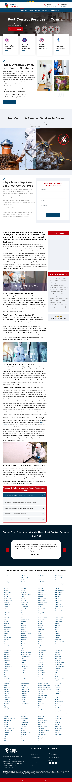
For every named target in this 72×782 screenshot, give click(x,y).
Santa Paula (58, 619)
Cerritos (6, 670)
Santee (57, 623)
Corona (6, 695)
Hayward (23, 639)
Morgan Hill (41, 600)
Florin (22, 596)
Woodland (58, 726)
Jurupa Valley (25, 666)
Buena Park (7, 646)
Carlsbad (6, 658)
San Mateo (58, 594)
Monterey (40, 592)
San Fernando (42, 741)
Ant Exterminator (37, 760)
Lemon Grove (25, 704)
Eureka (23, 586)
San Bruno (41, 728)
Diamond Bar (8, 720)
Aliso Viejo (7, 582)
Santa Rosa (58, 621)
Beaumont (7, 623)
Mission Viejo (41, 582)
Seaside (57, 627)
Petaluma (40, 662)
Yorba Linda (58, 728)
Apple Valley (7, 592)
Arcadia (6, 594)
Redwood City (42, 697)
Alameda (6, 578)
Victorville (58, 691)
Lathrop (23, 699)
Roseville (40, 718)
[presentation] (7, 550)
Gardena (23, 621)
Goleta (23, 629)
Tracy (56, 670)
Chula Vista (7, 679)
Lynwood (23, 728)
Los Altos (23, 720)
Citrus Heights (8, 681)
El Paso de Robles (26, 578)
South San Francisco (61, 646)
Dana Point (7, 710)
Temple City (58, 664)
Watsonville (58, 706)
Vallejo (57, 689)
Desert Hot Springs (9, 718)
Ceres (5, 668)
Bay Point (6, 621)
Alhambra (7, 580)
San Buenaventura (43, 730)
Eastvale (6, 732)
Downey (6, 724)
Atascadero (7, 604)
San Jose (57, 582)
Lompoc (23, 716)
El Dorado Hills (8, 741)
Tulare (57, 673)
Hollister (23, 650)
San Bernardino (42, 726)
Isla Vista (23, 664)
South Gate (58, 639)
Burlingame (7, 650)
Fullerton (23, 615)
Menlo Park (41, 575)
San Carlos (41, 732)
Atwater (6, 606)
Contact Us (35, 763)
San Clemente (42, 734)
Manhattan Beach (26, 732)
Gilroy (22, 623)
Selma (57, 629)
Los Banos (24, 724)
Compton (6, 691)
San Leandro (58, 586)
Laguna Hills (24, 687)
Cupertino (7, 704)
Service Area (55, 10)
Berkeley (6, 635)
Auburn (6, 609)
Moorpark (41, 596)
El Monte (23, 575)
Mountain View (42, 602)
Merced (40, 578)
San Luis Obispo (59, 590)
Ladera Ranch (25, 683)
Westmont (58, 718)
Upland (57, 685)
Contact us (45, 10)
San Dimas (41, 739)
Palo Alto (40, 654)
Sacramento (41, 722)
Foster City (24, 604)
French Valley (25, 611)
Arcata (6, 596)
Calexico (6, 652)
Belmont (6, 631)
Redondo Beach (42, 695)
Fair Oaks (23, 588)
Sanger (57, 602)
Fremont (23, 609)
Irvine (22, 662)
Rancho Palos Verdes (44, 687)
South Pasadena (59, 644)
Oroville (40, 642)
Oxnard (40, 644)
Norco (39, 615)
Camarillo (6, 654)
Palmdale (40, 652)
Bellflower (7, 629)
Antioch (6, 590)
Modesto (40, 584)
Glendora (23, 627)
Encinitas (23, 582)
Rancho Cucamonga (44, 685)
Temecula (57, 660)
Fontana (23, 600)
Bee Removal (35, 754)
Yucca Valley (58, 734)
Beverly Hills (7, 637)
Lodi (22, 712)
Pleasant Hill (41, 673)
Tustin (56, 677)
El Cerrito (6, 739)
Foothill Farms (25, 602)
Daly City (6, 708)
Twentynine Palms (60, 679)
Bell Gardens (7, 627)
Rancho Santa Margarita (45, 689)
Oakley (40, 627)
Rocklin (40, 712)
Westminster (58, 716)
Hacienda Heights (26, 633)
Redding (40, 691)
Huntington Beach (26, 652)
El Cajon (6, 734)
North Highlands (42, 617)
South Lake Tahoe (60, 642)
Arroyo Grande (8, 600)
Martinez (23, 737)
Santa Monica (59, 617)
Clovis (5, 685)
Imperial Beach (25, 656)
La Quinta (24, 679)
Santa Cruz (58, 613)
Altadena (6, 584)
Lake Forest (24, 693)
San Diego (41, 737)
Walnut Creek (59, 701)
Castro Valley (7, 664)
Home (22, 10)
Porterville (41, 679)
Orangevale (41, 637)
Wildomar (58, 722)
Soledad (57, 633)
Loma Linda (24, 714)
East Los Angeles (9, 728)
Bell (5, 625)
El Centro (6, 737)
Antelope (6, 588)
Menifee (23, 741)
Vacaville (57, 687)
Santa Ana (58, 604)
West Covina (58, 708)
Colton (6, 689)
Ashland (6, 602)
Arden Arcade (8, 598)
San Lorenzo (58, 588)
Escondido (24, 584)
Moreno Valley (42, 598)
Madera (23, 730)
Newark (40, 611)
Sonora (57, 637)
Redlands (40, 693)
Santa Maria (58, 615)
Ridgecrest (41, 706)
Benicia (6, 633)
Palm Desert (41, 648)
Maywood (23, 739)
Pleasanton (41, 675)
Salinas (40, 724)
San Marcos (58, 592)
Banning (6, 617)
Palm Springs (42, 650)
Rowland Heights (43, 720)
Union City (58, 683)
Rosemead (41, 716)
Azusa (5, 611)
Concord (6, 693)
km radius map (59, 252)
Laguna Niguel (25, 689)
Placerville (41, 670)
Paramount (41, 656)
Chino (5, 675)
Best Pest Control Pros (35, 780)
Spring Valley (58, 650)
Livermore (24, 710)
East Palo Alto (8, 730)
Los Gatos (24, 726)
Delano (6, 716)
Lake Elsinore (25, 691)
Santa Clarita (59, 611)
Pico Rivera (41, 664)
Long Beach (24, 718)
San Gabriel (58, 578)
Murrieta (40, 604)
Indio (22, 658)
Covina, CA (64, 6)
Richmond (41, 704)
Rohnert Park (42, 714)
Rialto (39, 701)
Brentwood (7, 644)
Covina (6, 699)
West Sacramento (60, 712)
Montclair (40, 588)
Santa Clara (58, 609)
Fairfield (23, 590)
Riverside (40, 710)
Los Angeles (24, 722)
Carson (6, 662)
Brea (5, 642)
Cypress (6, 706)
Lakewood (24, 695)
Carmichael (7, 660)
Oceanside (41, 629)
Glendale (23, 625)
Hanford (23, 635)
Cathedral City (8, 666)
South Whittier (59, 648)
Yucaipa (57, 732)
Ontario (40, 633)
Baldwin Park (8, 615)
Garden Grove (25, 619)
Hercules (23, 644)
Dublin (6, 726)
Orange (40, 635)
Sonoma (57, 635)
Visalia (57, 695)
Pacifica (40, 646)
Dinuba (6, 722)
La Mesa (23, 670)
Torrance (57, 668)
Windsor (57, 724)
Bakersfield (7, 613)
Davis (5, 714)
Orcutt (40, 639)
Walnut (57, 699)
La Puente (24, 677)
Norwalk (40, 621)
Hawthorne (24, 637)
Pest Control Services (32, 10)
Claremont (7, 683)
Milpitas (40, 580)
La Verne (23, 681)
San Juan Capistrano (61, 584)
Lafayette (23, 685)
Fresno (23, 613)
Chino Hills (7, 677)
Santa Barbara (59, 606)
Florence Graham (26, 594)
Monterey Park (42, 594)
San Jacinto (58, 580)
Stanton (57, 652)
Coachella (7, 687)
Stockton (57, 654)
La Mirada (24, 673)
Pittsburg (40, 666)
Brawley (6, 639)
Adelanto (6, 575)
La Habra (23, 668)
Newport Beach (42, 613)
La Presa (23, 675)
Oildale (40, 631)
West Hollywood (59, 710)
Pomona (40, 677)
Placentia (40, 668)
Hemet (23, 642)
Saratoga (57, 625)
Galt (22, 617)
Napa (39, 606)
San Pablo (58, 596)
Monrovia (40, 586)
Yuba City (57, 730)
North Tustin (41, 619)
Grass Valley (24, 631)
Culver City (7, 701)
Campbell (6, 656)
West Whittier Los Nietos (62, 714)
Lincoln (23, 708)
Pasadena (40, 658)
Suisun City (58, 656)
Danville (6, 712)
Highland (23, 648)
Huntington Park (26, 654)
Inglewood (24, 660)
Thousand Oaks (59, 666)
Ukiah (56, 681)
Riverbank (41, 708)
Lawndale (24, 701)
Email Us (53, 760)
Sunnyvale (58, 658)
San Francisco (59, 575)
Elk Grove (23, 580)
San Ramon (58, 600)
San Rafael (58, 598)
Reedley (40, 699)
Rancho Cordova (43, 683)
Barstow (6, 619)
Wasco (57, 704)
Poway (40, 681)
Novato (40, 623)
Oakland (40, 625)
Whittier (57, 720)
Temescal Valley (59, 662)
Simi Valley (58, 631)
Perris (39, 660)
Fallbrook (23, 592)
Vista (56, 697)
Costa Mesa (7, 697)
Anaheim (6, 586)
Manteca (23, 734)
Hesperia (23, 646)
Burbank (6, 648)
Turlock (57, 675)
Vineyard (57, 693)
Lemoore (23, 706)
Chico (5, 673)
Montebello (41, 590)
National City (41, 609)
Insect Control (36, 757)
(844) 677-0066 (51, 6)
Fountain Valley (25, 606)
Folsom (23, 598)
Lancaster (24, 697)
